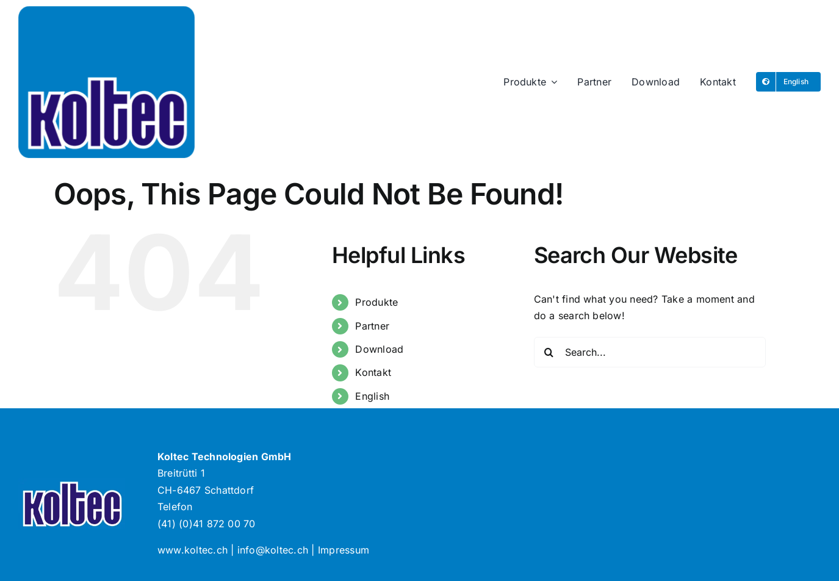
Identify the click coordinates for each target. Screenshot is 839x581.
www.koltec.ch (192, 550)
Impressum (343, 550)
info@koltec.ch (272, 550)
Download (379, 349)
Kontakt (373, 372)
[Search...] (650, 352)
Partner (372, 326)
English (372, 396)
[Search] (549, 352)
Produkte (376, 302)
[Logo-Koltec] (106, 11)
